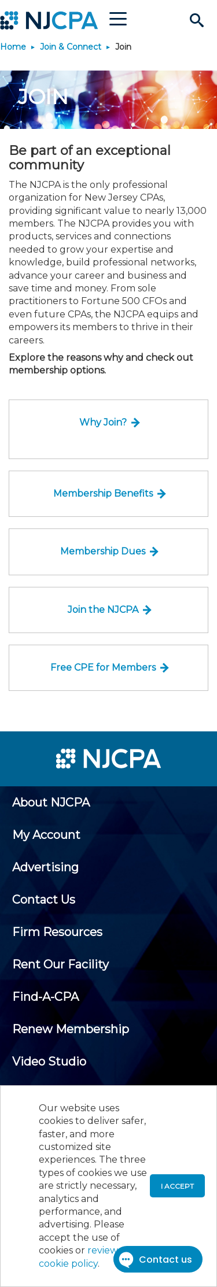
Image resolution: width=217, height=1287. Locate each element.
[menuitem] (51, 802)
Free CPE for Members (103, 667)
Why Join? (103, 422)
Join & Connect (70, 47)
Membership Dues (102, 551)
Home (13, 47)
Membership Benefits (103, 493)
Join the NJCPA (103, 609)
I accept (177, 1186)
